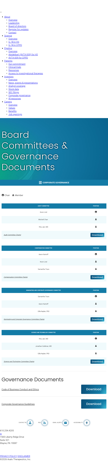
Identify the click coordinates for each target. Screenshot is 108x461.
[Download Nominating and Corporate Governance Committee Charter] (54, 319)
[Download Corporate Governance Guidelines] (54, 404)
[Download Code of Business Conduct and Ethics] (54, 389)
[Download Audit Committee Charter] (54, 235)
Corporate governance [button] (54, 182)
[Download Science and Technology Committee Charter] (54, 362)
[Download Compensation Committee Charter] (54, 277)
